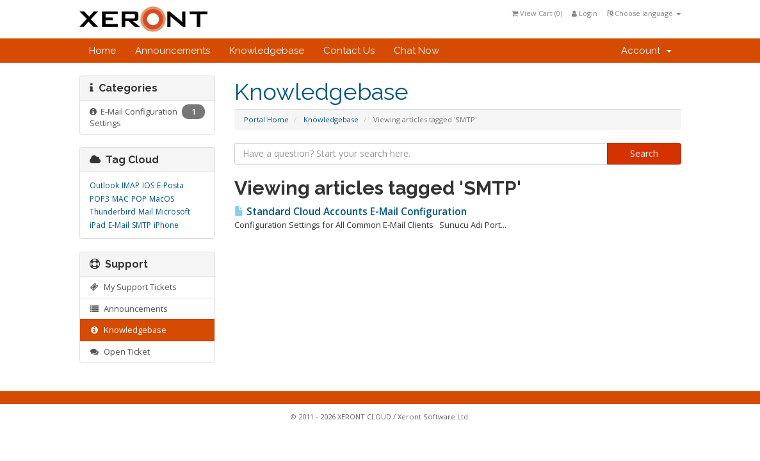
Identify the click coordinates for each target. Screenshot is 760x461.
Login (584, 13)
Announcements (172, 50)
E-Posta (170, 185)
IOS (148, 185)
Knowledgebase (266, 50)
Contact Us (349, 50)
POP (139, 198)
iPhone (166, 225)
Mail (145, 211)
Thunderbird (113, 211)
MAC (120, 198)
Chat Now (416, 50)
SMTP (141, 225)
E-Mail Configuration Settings (148, 116)
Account (646, 50)
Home (102, 50)
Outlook (104, 185)
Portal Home (266, 119)
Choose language (644, 13)
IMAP (131, 185)
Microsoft (173, 211)
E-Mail (118, 225)
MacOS (161, 198)
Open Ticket (120, 351)
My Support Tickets (133, 287)
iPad (98, 225)
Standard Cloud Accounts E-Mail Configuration (350, 211)
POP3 (99, 198)
